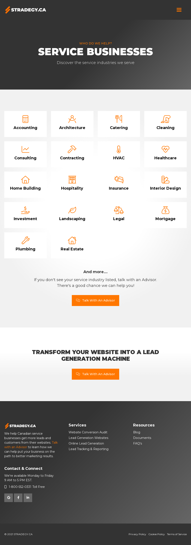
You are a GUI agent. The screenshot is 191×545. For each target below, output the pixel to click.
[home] (25, 10)
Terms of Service (177, 534)
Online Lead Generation (86, 443)
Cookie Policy (156, 534)
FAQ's (137, 443)
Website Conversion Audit (88, 432)
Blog (136, 432)
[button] (179, 10)
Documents (142, 438)
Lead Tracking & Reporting (88, 449)
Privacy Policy (137, 534)
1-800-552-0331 (20, 487)
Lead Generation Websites (88, 438)
